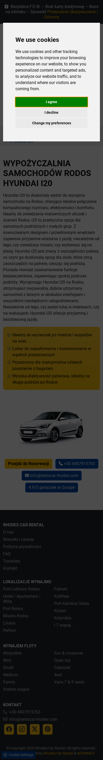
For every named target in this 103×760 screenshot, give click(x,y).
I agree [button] (51, 102)
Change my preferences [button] (51, 123)
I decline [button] (51, 112)
